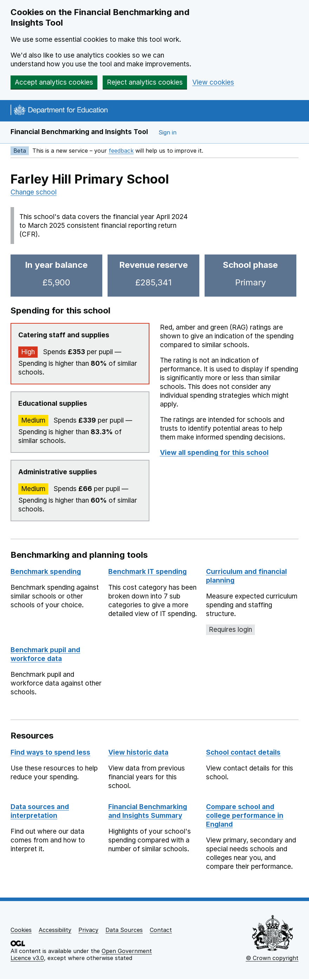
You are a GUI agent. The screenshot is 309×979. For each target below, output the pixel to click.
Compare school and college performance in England (244, 815)
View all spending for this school (214, 453)
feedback (121, 150)
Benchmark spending (46, 572)
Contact (161, 929)
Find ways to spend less (50, 752)
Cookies (21, 929)
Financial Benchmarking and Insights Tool (79, 132)
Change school (34, 192)
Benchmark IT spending (147, 572)
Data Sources (124, 929)
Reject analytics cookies (145, 82)
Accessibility (55, 929)
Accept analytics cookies (54, 82)
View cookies (213, 82)
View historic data (138, 752)
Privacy (88, 929)
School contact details (243, 752)
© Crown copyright (272, 957)
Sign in (167, 132)
